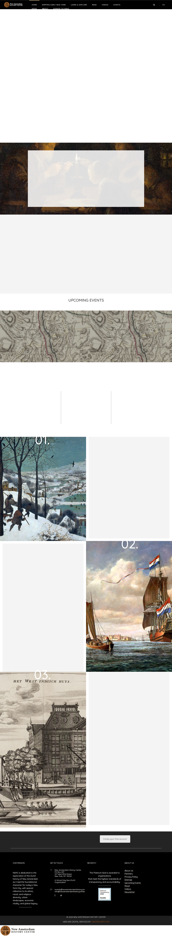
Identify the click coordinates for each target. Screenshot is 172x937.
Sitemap (128, 880)
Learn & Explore (79, 5)
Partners (128, 873)
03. (42, 674)
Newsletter (129, 892)
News (34, 9)
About (45, 9)
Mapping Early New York (54, 5)
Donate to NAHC (61, 9)
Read (94, 5)
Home (34, 5)
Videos (105, 5)
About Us (128, 870)
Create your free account (115, 839)
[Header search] (154, 5)
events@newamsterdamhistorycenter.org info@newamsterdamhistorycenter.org (73, 890)
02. (129, 544)
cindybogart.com (100, 921)
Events (117, 5)
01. (42, 439)
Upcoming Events (132, 883)
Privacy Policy (131, 876)
